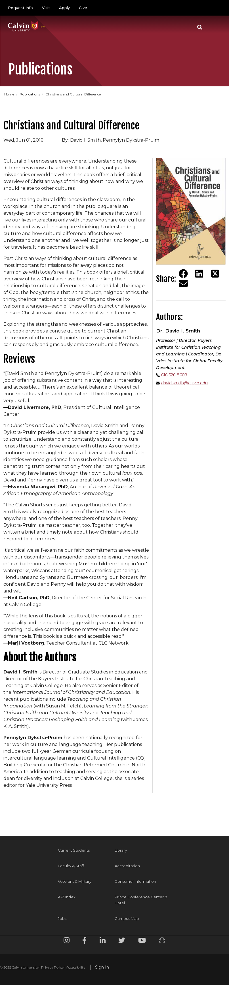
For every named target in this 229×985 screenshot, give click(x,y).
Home (9, 94)
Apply (64, 7)
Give (83, 7)
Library (121, 850)
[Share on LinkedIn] (199, 273)
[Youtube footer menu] (142, 941)
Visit (46, 7)
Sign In (102, 967)
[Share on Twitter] (215, 273)
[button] (199, 27)
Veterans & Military (74, 881)
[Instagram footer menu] (67, 941)
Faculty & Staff (71, 866)
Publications (30, 94)
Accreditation (127, 866)
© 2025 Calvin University (19, 967)
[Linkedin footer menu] (103, 941)
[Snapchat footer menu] (162, 941)
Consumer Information (135, 881)
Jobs (62, 918)
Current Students (74, 850)
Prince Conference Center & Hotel (141, 900)
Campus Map (127, 918)
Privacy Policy (52, 967)
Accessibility (75, 967)
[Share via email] (183, 283)
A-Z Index (66, 897)
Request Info (20, 7)
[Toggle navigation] (214, 27)
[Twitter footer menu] (121, 941)
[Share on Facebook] (183, 273)
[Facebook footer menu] (84, 941)
